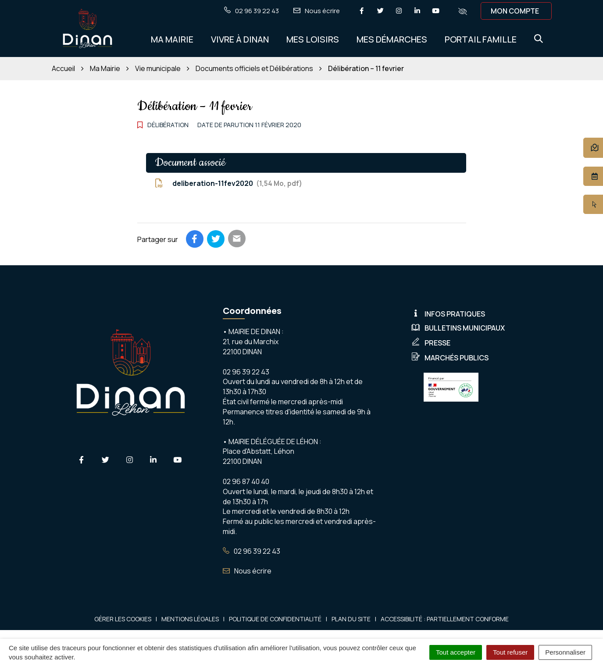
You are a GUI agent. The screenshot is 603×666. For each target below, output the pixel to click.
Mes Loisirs (312, 39)
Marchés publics (450, 358)
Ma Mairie (172, 39)
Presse (430, 343)
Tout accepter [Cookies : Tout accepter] (455, 652)
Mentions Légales (190, 619)
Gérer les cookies (122, 619)
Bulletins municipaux (458, 328)
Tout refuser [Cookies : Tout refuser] (510, 652)
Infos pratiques (448, 314)
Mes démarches (392, 39)
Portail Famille (481, 39)
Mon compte (515, 11)
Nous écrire (247, 571)
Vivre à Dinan (240, 39)
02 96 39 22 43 (251, 551)
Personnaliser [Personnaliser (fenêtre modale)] (565, 652)
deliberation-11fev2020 (228, 183)
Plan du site (351, 619)
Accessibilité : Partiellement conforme (445, 619)
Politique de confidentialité (275, 619)
